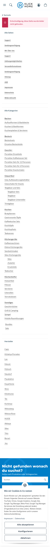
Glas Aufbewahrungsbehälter (17, 180)
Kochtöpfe (9, 225)
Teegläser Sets (13, 191)
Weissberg (9, 408)
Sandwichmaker (11, 251)
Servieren (9, 288)
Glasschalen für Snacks (14, 184)
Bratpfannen (10, 213)
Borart (7, 438)
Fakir (7, 349)
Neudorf (8, 374)
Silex (10, 259)
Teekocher (9, 271)
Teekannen (9, 233)
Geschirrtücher (11, 306)
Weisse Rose (10, 413)
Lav (6, 359)
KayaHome (9, 384)
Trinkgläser (9, 203)
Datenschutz (20, 519)
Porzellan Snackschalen (14, 170)
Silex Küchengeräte (13, 255)
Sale (7, 328)
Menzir (8, 364)
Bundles (8, 324)
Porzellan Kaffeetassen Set (16, 158)
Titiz (6, 433)
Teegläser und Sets (12, 187)
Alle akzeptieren (25, 525)
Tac (6, 398)
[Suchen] (22, 479)
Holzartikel (9, 280)
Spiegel (8, 314)
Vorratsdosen (10, 296)
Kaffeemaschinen (12, 243)
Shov (7, 389)
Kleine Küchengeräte (13, 247)
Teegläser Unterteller (16, 199)
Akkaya (8, 423)
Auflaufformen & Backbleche (17, 122)
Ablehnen (26, 538)
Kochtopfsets (10, 229)
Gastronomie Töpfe (13, 217)
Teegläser (11, 195)
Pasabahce (9, 379)
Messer (8, 284)
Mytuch (8, 369)
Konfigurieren (25, 531)
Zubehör (11, 263)
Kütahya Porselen (12, 354)
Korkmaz (8, 403)
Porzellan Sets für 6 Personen (17, 166)
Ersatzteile (12, 267)
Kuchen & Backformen (14, 126)
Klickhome (9, 394)
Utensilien (9, 292)
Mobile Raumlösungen (14, 318)
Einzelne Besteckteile (14, 144)
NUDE (7, 418)
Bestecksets (10, 140)
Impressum (8, 519)
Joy (6, 443)
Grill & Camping (11, 310)
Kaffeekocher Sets (12, 221)
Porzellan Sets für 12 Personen (18, 162)
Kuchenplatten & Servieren (16, 130)
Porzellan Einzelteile (13, 154)
